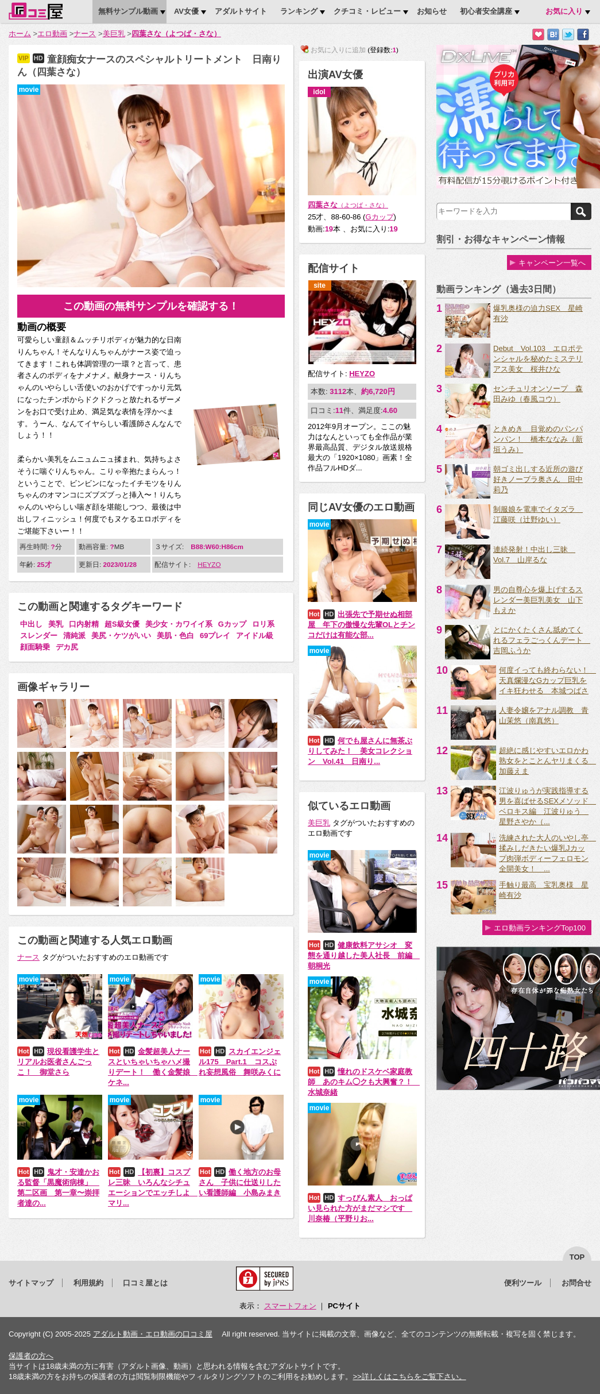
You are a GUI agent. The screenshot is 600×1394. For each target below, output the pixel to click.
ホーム (20, 33)
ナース (84, 33)
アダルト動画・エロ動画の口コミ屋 (152, 1334)
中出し (31, 624)
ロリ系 (263, 624)
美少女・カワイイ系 (178, 624)
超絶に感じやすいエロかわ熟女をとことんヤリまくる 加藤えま (547, 760)
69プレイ (215, 635)
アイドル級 (254, 635)
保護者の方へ (31, 1355)
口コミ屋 (36, 11)
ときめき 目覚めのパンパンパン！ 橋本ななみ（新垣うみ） (538, 439)
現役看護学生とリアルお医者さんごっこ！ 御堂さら (58, 1061)
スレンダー (38, 635)
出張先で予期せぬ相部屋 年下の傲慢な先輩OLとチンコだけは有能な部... (361, 624)
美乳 (55, 624)
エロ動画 (52, 33)
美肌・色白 (175, 635)
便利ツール (522, 1283)
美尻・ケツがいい (121, 635)
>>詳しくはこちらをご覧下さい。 (409, 1376)
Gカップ (232, 624)
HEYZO (209, 564)
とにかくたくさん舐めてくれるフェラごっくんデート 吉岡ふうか (541, 640)
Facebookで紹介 (583, 35)
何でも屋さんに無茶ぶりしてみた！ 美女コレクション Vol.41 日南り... (360, 751)
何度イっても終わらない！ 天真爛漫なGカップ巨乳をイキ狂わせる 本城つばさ (547, 680)
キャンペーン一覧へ (552, 262)
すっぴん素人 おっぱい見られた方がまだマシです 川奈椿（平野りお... (360, 1208)
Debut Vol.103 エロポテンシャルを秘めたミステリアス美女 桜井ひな (538, 358)
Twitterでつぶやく (568, 35)
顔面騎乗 (35, 647)
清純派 (74, 635)
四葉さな (348, 204)
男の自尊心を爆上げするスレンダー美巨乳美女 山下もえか (538, 600)
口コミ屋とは (145, 1283)
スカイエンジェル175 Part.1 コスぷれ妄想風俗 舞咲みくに (240, 1061)
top (577, 1257)
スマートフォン (290, 1306)
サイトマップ (31, 1283)
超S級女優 (122, 624)
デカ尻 (67, 647)
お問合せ (576, 1283)
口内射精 (84, 624)
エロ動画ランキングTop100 (540, 928)
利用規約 (88, 1283)
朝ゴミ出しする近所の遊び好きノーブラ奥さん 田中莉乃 (538, 479)
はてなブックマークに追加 (553, 35)
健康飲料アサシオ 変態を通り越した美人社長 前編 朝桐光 (364, 955)
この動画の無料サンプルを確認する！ (151, 306)
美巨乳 (114, 33)
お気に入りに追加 (538, 35)
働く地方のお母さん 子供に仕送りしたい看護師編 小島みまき (240, 1182)
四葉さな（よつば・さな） (176, 33)
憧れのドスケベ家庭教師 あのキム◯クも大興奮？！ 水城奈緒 (364, 1081)
